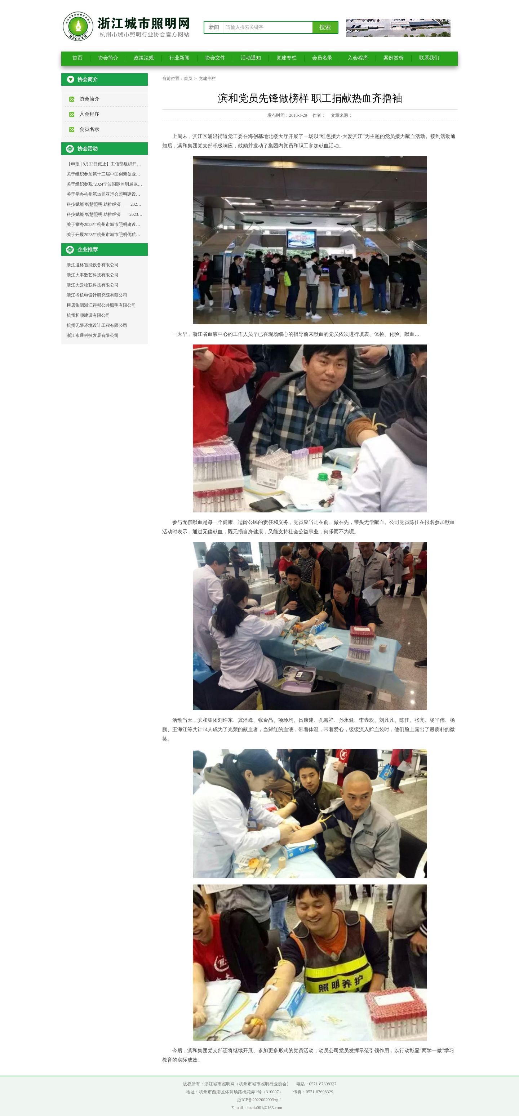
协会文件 (215, 58)
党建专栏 (286, 58)
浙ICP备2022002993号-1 (259, 1099)
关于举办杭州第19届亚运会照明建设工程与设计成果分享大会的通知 (131, 194)
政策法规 (144, 58)
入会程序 (358, 58)
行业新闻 (179, 58)
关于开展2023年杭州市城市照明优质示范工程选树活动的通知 (125, 234)
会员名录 (322, 58)
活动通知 (251, 58)
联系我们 (429, 58)
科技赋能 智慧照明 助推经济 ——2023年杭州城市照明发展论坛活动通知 (135, 204)
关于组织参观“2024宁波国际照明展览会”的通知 (112, 184)
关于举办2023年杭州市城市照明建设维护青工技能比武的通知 (125, 224)
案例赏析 (393, 58)
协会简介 (108, 58)
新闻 (214, 27)
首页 (77, 58)
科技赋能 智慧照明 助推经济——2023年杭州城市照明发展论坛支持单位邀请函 (141, 214)
